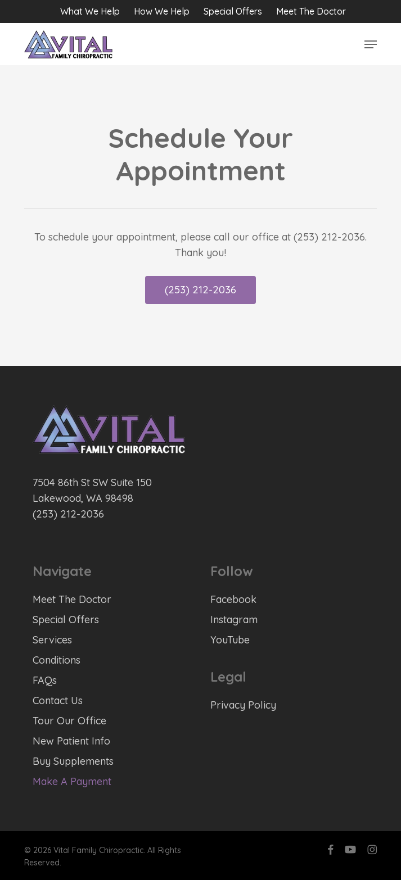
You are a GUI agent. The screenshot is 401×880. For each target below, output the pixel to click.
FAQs (45, 680)
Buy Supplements (73, 761)
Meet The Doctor (72, 599)
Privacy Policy (243, 704)
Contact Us (58, 700)
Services (52, 639)
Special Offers (66, 619)
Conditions (56, 660)
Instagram (234, 619)
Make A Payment (72, 781)
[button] (370, 44)
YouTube (230, 639)
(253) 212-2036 (68, 513)
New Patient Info (71, 740)
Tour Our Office (69, 720)
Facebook (233, 599)
